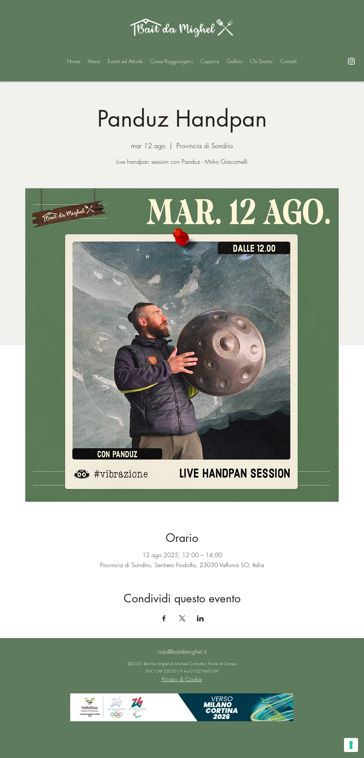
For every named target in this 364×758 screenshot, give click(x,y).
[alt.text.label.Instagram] (351, 61)
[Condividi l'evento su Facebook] (164, 618)
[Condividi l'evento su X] (182, 618)
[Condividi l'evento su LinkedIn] (200, 618)
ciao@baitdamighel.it (182, 651)
